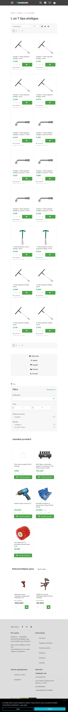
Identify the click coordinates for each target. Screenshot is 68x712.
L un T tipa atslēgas (29, 13)
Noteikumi (42, 658)
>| (22, 31)
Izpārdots (18, 417)
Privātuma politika (44, 648)
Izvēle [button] (18, 709)
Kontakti (34, 374)
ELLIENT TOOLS (20, 427)
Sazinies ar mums (19, 675)
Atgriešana (17, 680)
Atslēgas (19, 13)
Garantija (41, 663)
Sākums (13, 13)
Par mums (42, 638)
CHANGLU (18, 425)
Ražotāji (34, 369)
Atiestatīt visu (51, 389)
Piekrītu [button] (50, 709)
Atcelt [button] (64, 700)
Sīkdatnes (42, 653)
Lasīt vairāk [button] (23, 705)
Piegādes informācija (45, 643)
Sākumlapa (34, 356)
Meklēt (34, 360)
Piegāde (34, 365)
